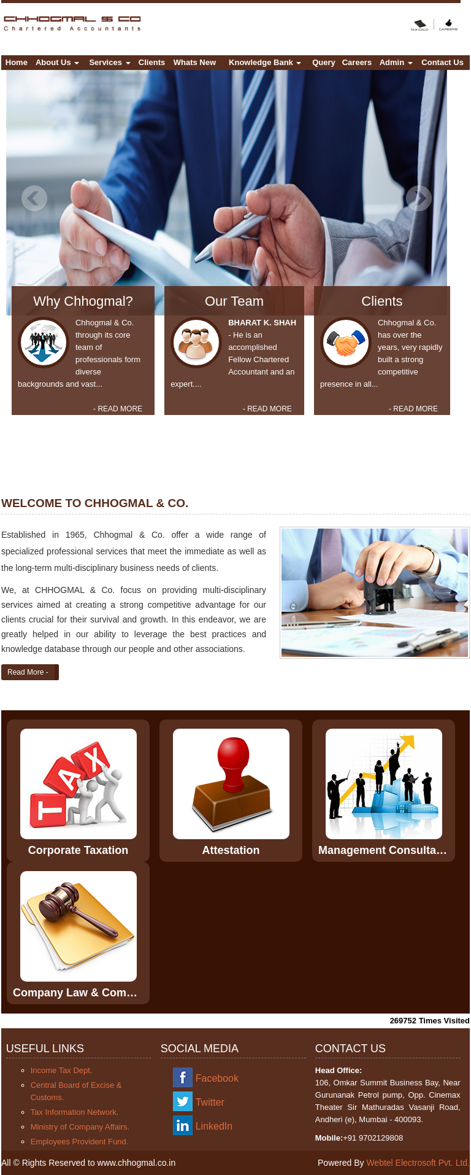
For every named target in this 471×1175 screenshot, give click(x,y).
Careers (357, 62)
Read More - (27, 672)
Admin (396, 62)
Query (323, 62)
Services (109, 62)
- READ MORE (117, 409)
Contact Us (442, 62)
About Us (57, 62)
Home (17, 62)
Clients (152, 62)
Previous (34, 198)
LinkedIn (214, 1126)
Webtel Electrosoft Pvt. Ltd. (418, 1163)
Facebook (217, 1078)
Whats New (195, 62)
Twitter (210, 1102)
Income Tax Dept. (62, 1070)
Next (418, 198)
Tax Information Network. (75, 1112)
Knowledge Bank (265, 62)
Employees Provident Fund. (80, 1141)
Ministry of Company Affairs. (80, 1126)
